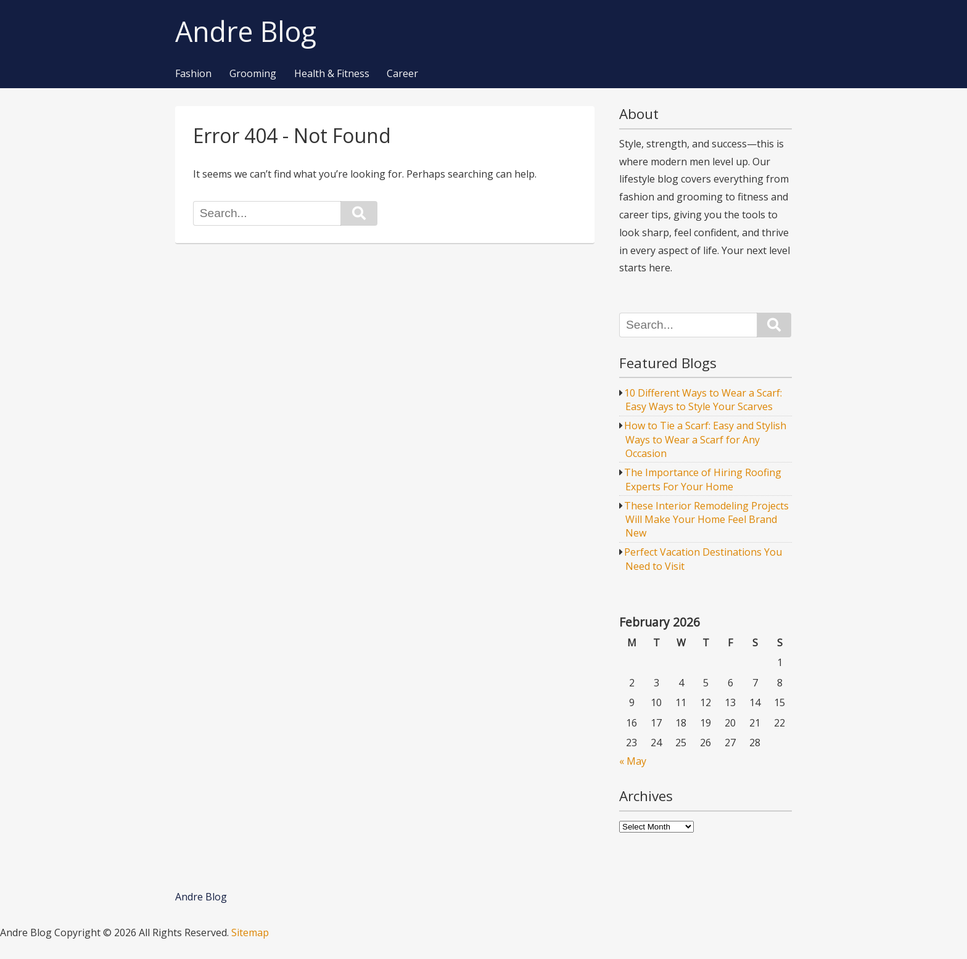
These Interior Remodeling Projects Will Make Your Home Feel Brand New (706, 519)
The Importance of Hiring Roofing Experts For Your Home (702, 479)
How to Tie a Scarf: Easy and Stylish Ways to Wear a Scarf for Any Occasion (705, 439)
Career (402, 74)
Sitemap (250, 932)
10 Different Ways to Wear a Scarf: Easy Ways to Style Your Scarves (703, 399)
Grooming (252, 74)
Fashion (193, 74)
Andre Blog (245, 32)
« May (632, 761)
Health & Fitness (331, 74)
